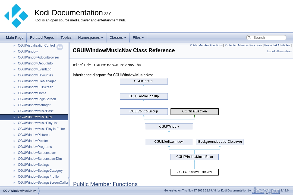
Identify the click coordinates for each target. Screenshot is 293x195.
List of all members (279, 51)
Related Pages (42, 37)
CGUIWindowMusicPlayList (38, 123)
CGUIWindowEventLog (34, 69)
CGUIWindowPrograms (35, 147)
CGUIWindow (28, 51)
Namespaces (90, 37)
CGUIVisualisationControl (36, 45)
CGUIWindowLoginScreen (37, 99)
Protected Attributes (277, 45)
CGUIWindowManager (34, 105)
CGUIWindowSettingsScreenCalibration (46, 182)
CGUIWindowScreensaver (37, 153)
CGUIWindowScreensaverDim (40, 159)
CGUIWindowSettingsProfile (38, 176)
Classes (118, 37)
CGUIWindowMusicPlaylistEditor (41, 129)
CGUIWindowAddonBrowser (38, 57)
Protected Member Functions (243, 45)
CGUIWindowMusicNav (35, 117)
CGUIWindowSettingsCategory (40, 171)
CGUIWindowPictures (33, 135)
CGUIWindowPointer (33, 141)
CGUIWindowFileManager (37, 81)
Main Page (14, 37)
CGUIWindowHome (32, 93)
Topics (66, 37)
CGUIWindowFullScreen (35, 87)
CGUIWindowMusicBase (35, 111)
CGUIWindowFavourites (35, 75)
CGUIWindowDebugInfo (35, 63)
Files (138, 37)
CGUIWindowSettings (33, 165)
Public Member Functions (206, 45)
